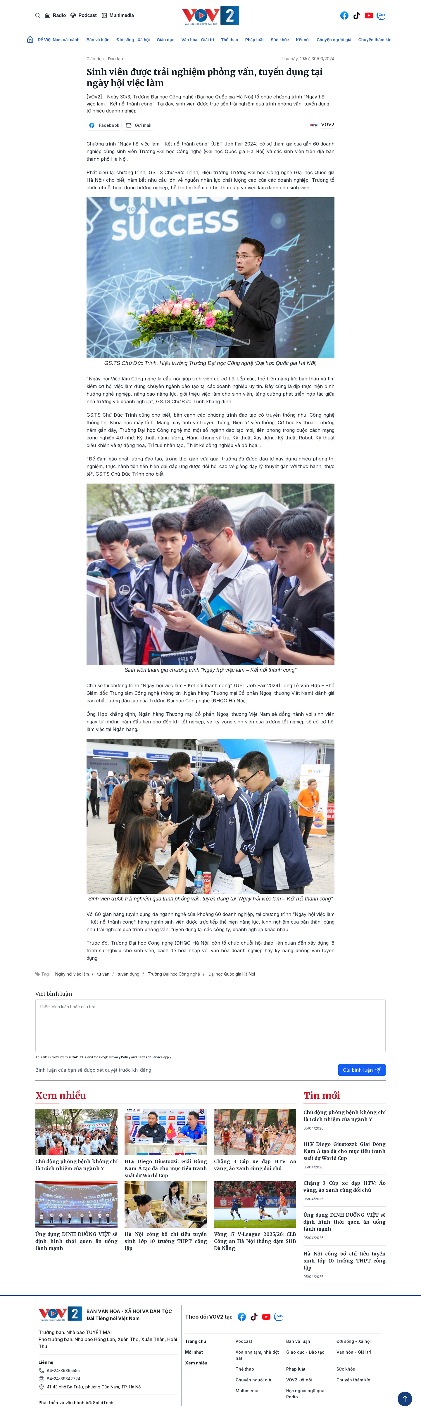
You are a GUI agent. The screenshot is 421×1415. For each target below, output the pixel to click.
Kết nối (303, 39)
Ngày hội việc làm (72, 973)
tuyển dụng (128, 973)
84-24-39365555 (63, 1370)
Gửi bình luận (362, 1070)
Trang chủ (195, 1341)
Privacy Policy (119, 1057)
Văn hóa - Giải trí (198, 39)
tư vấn (103, 973)
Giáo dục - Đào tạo (105, 58)
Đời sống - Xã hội (133, 39)
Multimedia (117, 15)
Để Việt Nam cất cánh (59, 39)
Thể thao (229, 39)
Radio (55, 15)
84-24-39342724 (63, 1378)
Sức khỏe (280, 39)
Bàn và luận (98, 39)
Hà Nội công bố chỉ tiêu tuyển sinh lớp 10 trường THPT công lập (344, 1261)
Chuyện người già (334, 39)
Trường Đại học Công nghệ (174, 973)
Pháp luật (254, 39)
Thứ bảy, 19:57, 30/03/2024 (308, 58)
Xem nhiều (196, 1362)
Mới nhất (194, 1352)
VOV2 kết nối (299, 1379)
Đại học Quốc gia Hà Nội (231, 973)
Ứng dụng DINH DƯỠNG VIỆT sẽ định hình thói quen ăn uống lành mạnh (344, 1222)
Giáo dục (165, 39)
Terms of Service (150, 1057)
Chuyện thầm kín (374, 39)
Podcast (83, 15)
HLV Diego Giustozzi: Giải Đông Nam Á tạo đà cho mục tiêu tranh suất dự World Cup (344, 1151)
